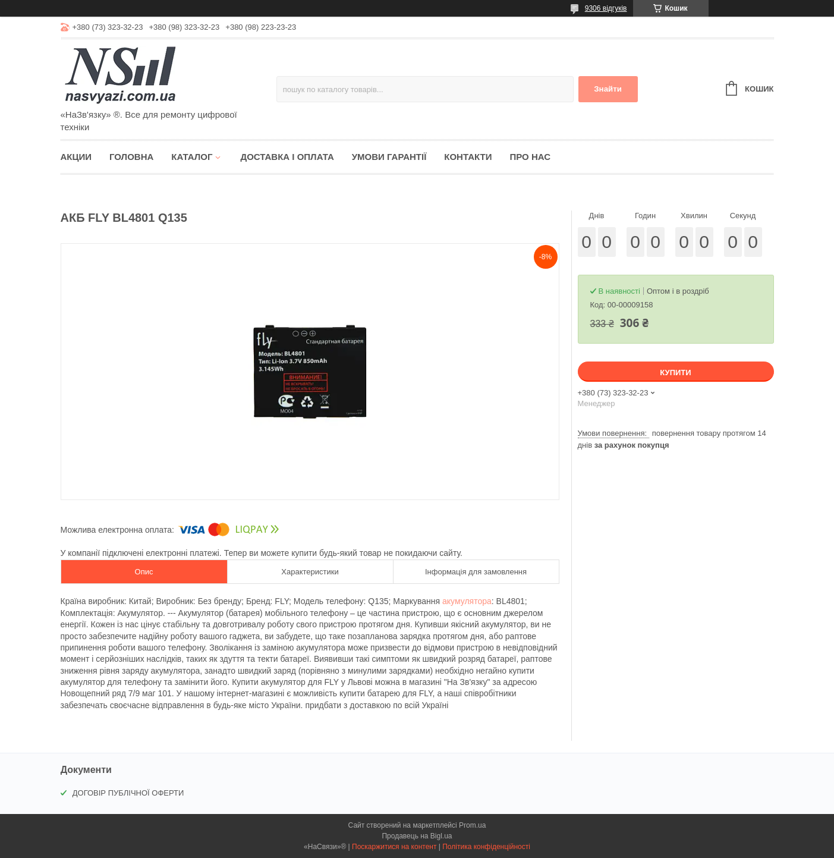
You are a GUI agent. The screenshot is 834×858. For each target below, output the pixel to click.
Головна (131, 156)
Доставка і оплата (286, 156)
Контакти (468, 156)
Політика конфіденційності (486, 847)
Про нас (529, 156)
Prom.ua (472, 825)
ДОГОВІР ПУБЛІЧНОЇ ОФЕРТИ (128, 792)
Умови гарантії (389, 156)
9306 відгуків (606, 8)
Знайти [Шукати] (608, 88)
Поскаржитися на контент (394, 847)
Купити (675, 372)
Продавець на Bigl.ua (417, 836)
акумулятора (467, 601)
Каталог (191, 156)
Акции (76, 156)
